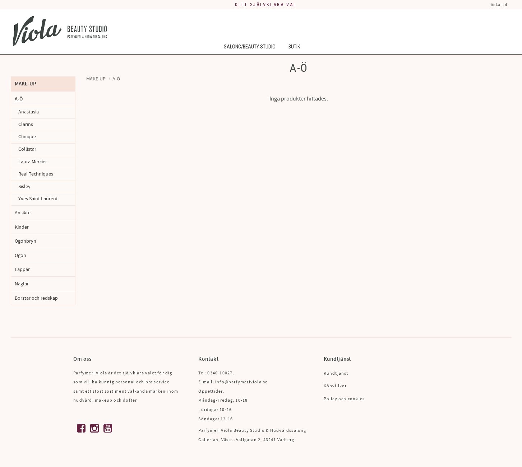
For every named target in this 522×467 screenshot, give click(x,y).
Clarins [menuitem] (25, 124)
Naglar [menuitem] (22, 283)
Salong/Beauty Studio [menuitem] (250, 48)
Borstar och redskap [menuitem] (36, 298)
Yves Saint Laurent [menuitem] (38, 199)
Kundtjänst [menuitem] (336, 373)
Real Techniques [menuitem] (35, 174)
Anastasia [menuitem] (28, 112)
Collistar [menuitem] (27, 149)
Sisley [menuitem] (24, 186)
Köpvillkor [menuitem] (335, 386)
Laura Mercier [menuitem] (32, 162)
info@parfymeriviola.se (241, 382)
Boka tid (499, 5)
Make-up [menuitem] (25, 84)
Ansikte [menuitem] (23, 212)
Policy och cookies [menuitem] (344, 399)
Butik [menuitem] (294, 48)
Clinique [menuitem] (27, 137)
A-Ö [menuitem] (19, 98)
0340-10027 (219, 373)
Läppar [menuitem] (22, 269)
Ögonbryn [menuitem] (25, 241)
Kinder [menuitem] (22, 227)
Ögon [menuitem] (20, 255)
